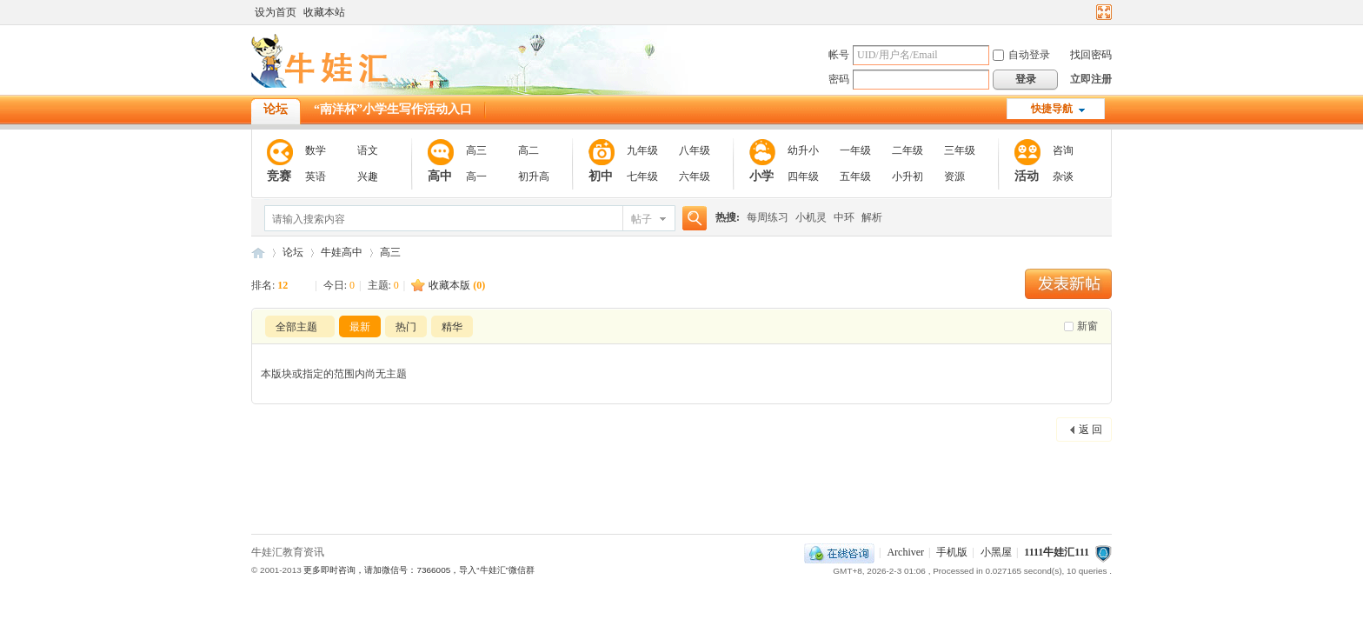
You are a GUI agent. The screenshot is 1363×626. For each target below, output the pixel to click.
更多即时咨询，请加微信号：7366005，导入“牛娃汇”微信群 (418, 570)
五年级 (855, 176)
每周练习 (767, 217)
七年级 (642, 176)
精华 (452, 327)
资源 (954, 176)
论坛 (275, 109)
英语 (315, 176)
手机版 (951, 552)
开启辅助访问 (1087, 12)
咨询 (1063, 150)
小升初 (907, 176)
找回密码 (1091, 55)
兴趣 (367, 176)
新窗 (1087, 326)
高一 (476, 176)
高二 (528, 150)
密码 (838, 79)
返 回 (1090, 429)
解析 (871, 217)
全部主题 (296, 327)
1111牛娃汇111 (1056, 552)
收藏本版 (457, 285)
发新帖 (1068, 284)
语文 (367, 150)
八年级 (694, 150)
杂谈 (1063, 176)
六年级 (694, 176)
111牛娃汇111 (258, 252)
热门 (406, 327)
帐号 (838, 55)
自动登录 (1021, 55)
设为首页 (275, 12)
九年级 (642, 150)
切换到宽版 (1102, 12)
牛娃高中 (341, 252)
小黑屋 (996, 552)
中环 (844, 217)
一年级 (855, 150)
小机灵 (811, 217)
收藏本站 (324, 12)
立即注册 (1091, 79)
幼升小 (803, 150)
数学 (315, 150)
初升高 (533, 176)
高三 (476, 150)
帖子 (641, 219)
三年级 (959, 150)
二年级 (907, 150)
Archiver (905, 552)
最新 (359, 327)
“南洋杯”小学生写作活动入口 (393, 109)
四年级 (803, 176)
